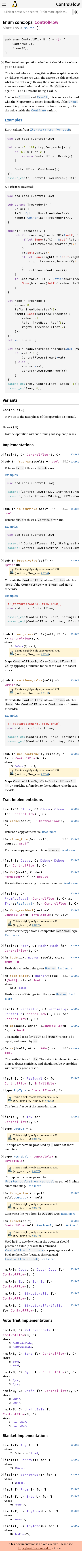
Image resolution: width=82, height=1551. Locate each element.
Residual (24, 903)
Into (30, 1496)
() (58, 39)
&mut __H (12, 962)
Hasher (33, 957)
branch (15, 1221)
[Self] (11, 980)
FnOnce (19, 646)
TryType (20, 1090)
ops (28, 22)
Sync (29, 1372)
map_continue (28, 754)
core (19, 22)
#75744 (45, 573)
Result (42, 876)
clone (14, 821)
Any (23, 1445)
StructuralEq (37, 1293)
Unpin (30, 1391)
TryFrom (33, 1511)
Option (10, 565)
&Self (23, 843)
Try (7, 903)
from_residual (21, 910)
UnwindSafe (35, 1409)
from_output (20, 1193)
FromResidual (16, 898)
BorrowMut (29, 1475)
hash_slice (19, 975)
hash (13, 957)
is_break (24, 461)
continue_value (30, 680)
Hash (24, 946)
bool (55, 461)
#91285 (49, 1101)
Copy (23, 1269)
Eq (21, 1281)
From (24, 1489)
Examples (13, 120)
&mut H (38, 980)
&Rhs (44, 1048)
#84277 (36, 925)
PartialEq (29, 1009)
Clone (25, 809)
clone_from (19, 839)
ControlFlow (68, 4)
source (29, 28)
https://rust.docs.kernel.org (35, 1548)
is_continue (27, 509)
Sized (22, 987)
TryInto (33, 1526)
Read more (49, 832)
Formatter (13, 876)
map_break (25, 634)
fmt (12, 872)
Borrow (26, 1460)
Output (19, 1128)
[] (39, 28)
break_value (27, 560)
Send (29, 1353)
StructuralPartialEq (43, 1305)
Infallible (41, 914)
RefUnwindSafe (38, 1330)
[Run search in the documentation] (38, 12)
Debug (25, 860)
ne (12, 1048)
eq (12, 1026)
